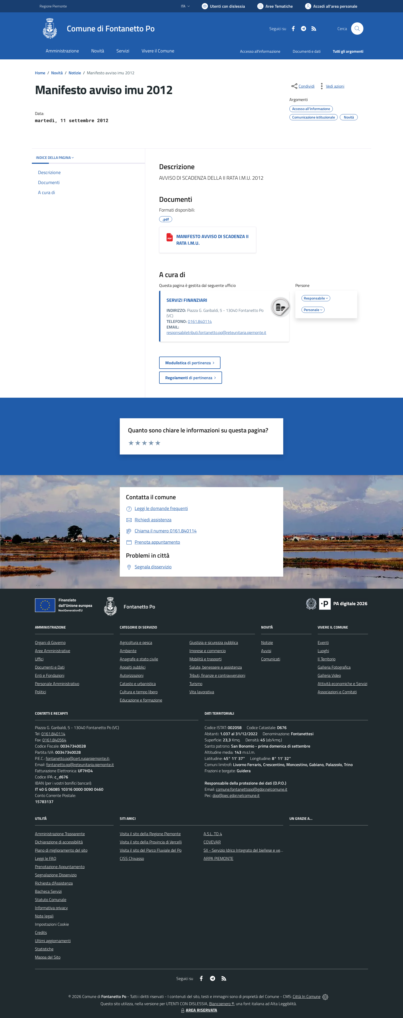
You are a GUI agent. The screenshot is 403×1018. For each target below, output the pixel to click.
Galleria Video (329, 675)
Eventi (323, 642)
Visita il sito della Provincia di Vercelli (151, 842)
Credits (41, 932)
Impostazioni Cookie (52, 924)
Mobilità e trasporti (205, 659)
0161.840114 (200, 321)
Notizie (75, 73)
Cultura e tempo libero (139, 692)
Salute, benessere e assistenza (215, 667)
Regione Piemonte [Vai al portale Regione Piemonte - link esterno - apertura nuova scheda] (53, 6)
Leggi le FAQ (45, 858)
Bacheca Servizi (48, 891)
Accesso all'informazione (260, 51)
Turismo (195, 683)
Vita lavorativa (201, 692)
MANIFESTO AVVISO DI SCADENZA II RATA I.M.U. (212, 240)
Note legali (44, 916)
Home (40, 73)
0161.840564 (54, 740)
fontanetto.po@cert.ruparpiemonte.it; (78, 758)
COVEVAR (212, 842)
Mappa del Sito (47, 957)
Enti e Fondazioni (49, 675)
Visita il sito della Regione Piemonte (150, 834)
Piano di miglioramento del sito (61, 850)
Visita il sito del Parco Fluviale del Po (150, 850)
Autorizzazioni (131, 675)
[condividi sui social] (302, 86)
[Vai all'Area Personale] (331, 6)
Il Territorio (326, 659)
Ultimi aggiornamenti (53, 941)
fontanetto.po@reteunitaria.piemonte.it (80, 764)
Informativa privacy (51, 908)
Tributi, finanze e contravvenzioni (217, 675)
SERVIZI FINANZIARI (187, 300)
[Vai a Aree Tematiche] (275, 6)
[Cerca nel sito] (357, 28)
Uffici (39, 659)
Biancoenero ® (221, 1004)
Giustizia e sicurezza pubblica (213, 642)
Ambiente (128, 651)
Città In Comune (306, 996)
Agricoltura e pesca (136, 642)
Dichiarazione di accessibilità (59, 842)
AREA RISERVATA (198, 1010)
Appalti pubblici (132, 667)
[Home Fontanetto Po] (97, 28)
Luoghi (323, 651)
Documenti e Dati (50, 667)
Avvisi (266, 651)
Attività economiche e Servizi (342, 683)
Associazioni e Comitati (337, 692)
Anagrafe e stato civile (139, 659)
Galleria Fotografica (334, 667)
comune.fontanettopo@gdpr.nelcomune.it (251, 789)
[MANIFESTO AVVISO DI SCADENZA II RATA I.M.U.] (170, 237)
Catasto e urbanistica (138, 683)
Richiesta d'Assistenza (54, 883)
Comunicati (270, 659)
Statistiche (44, 949)
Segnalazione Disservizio (56, 875)
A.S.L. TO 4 (213, 834)
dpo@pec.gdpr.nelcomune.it (236, 795)
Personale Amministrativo (57, 683)
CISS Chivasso (132, 858)
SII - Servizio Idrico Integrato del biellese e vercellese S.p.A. (254, 850)
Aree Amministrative (52, 651)
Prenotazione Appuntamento (60, 867)
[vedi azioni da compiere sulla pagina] (331, 86)
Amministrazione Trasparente (60, 834)
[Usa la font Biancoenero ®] (223, 6)
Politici (40, 692)
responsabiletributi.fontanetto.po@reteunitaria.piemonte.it (216, 332)
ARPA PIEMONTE (218, 858)
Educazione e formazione (141, 700)
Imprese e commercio (207, 651)
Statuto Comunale (50, 899)
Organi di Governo (50, 642)
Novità (57, 73)
